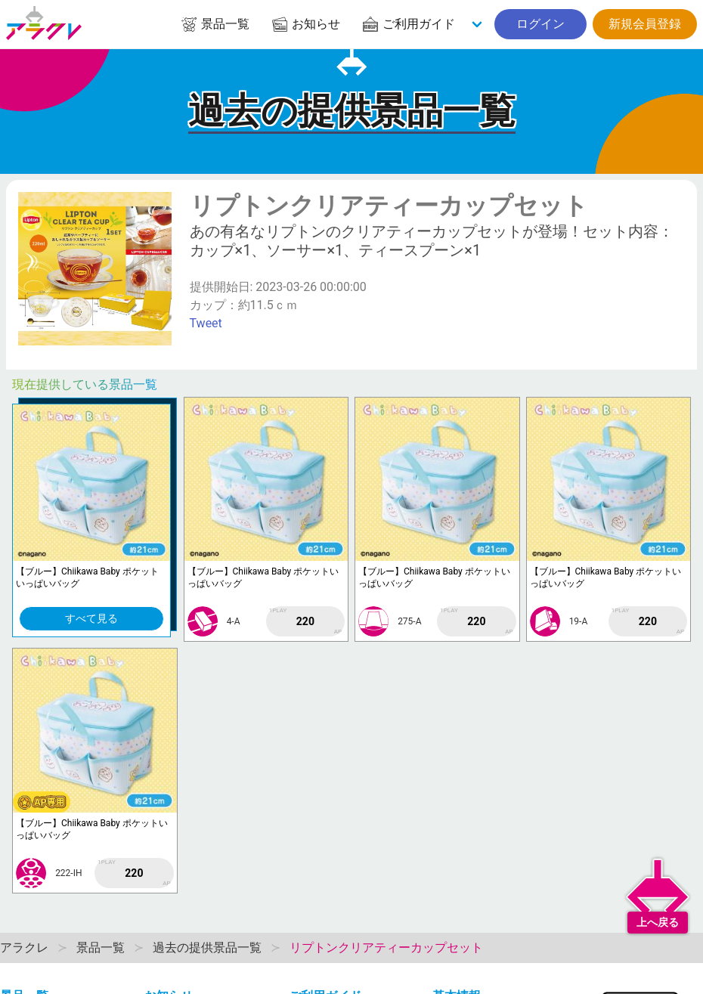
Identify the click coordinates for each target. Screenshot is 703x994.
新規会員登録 (645, 24)
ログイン (540, 24)
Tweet (206, 323)
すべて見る (91, 618)
